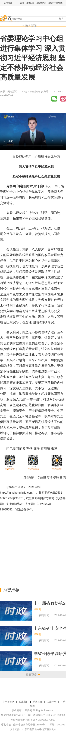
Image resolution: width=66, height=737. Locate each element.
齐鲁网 (8, 3)
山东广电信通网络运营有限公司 (39, 729)
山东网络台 (41, 3)
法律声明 (51, 701)
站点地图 (38, 701)
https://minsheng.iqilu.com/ (16, 492)
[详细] (37, 609)
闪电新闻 (30, 3)
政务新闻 (31, 25)
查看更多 (31, 674)
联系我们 (24, 701)
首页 (22, 3)
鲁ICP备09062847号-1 (13, 715)
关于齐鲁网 (8, 701)
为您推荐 (11, 589)
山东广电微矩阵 (55, 3)
